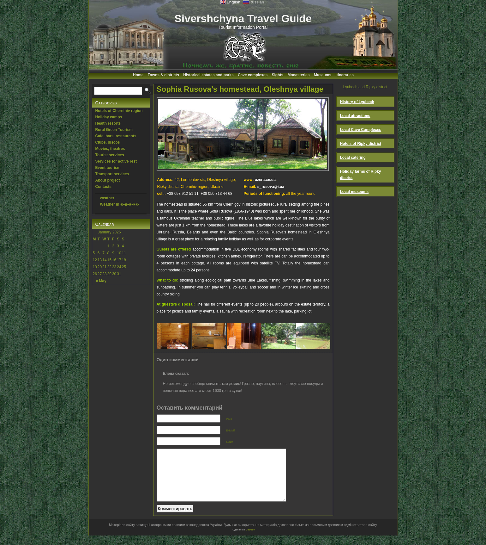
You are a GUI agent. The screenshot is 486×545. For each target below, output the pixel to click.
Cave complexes (252, 75)
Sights (277, 75)
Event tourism (108, 167)
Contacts (103, 186)
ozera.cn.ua (265, 179)
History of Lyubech (357, 102)
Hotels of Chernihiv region (119, 110)
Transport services (112, 174)
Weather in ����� (119, 204)
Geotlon (250, 539)
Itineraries (345, 75)
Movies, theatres (110, 148)
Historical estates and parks (208, 75)
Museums (322, 75)
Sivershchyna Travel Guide (243, 18)
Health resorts (108, 123)
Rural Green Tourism (114, 129)
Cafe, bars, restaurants (115, 136)
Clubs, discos (107, 142)
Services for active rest (116, 161)
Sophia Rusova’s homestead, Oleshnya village (240, 89)
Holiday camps (108, 117)
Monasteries (298, 75)
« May (101, 281)
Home (138, 75)
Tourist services (109, 155)
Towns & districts (163, 75)
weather (107, 198)
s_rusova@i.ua (270, 186)
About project (107, 180)
